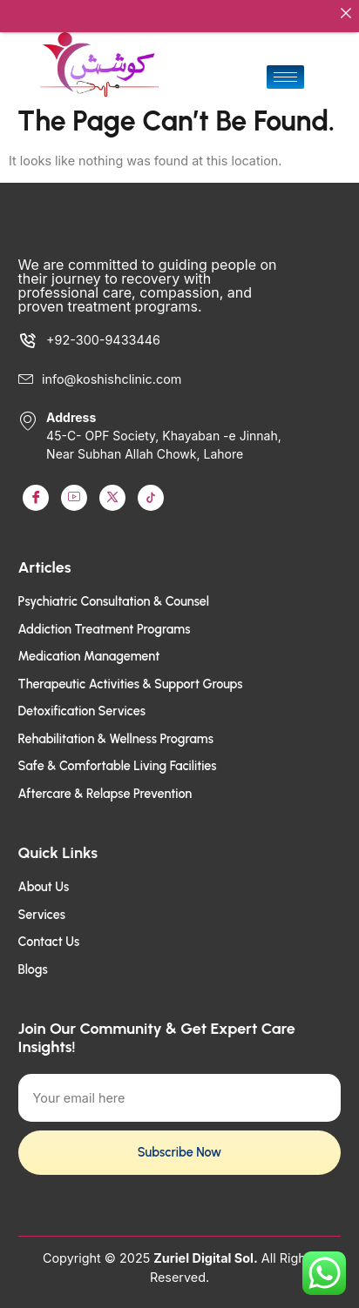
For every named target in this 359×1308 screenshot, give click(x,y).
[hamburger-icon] (285, 69)
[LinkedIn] (112, 490)
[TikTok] (151, 490)
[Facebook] (36, 490)
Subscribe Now (179, 1144)
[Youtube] (74, 490)
